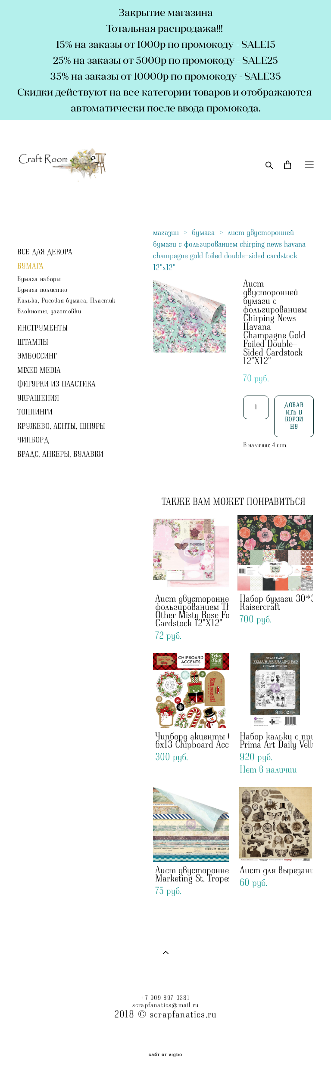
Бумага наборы (39, 279)
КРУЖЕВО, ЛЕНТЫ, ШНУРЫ (61, 426)
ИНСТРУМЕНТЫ (42, 328)
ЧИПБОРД (33, 440)
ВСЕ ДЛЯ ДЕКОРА (44, 252)
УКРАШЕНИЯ (38, 398)
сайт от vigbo (165, 1055)
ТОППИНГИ (35, 412)
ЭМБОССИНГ (37, 356)
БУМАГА (30, 266)
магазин (166, 232)
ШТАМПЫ (32, 342)
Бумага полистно (42, 289)
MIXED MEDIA (39, 370)
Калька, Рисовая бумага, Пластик (66, 300)
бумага (203, 232)
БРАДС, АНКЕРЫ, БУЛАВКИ (60, 454)
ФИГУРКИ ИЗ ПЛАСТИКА (56, 384)
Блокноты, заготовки (49, 311)
